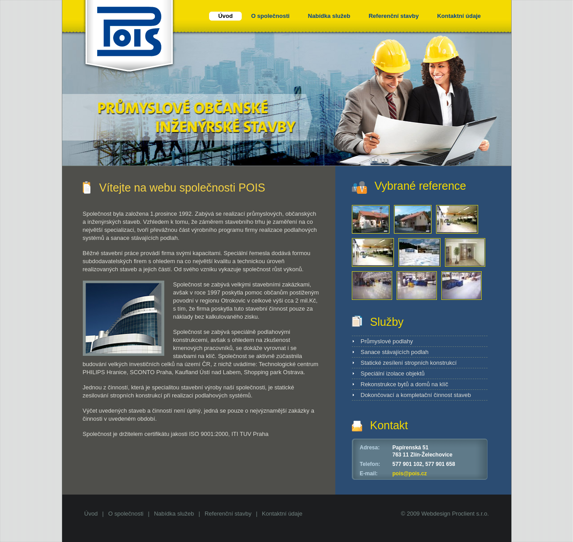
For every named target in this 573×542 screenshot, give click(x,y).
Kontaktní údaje (282, 513)
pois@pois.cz (410, 473)
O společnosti (126, 513)
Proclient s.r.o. (470, 513)
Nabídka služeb (174, 513)
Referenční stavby (228, 513)
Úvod (91, 513)
